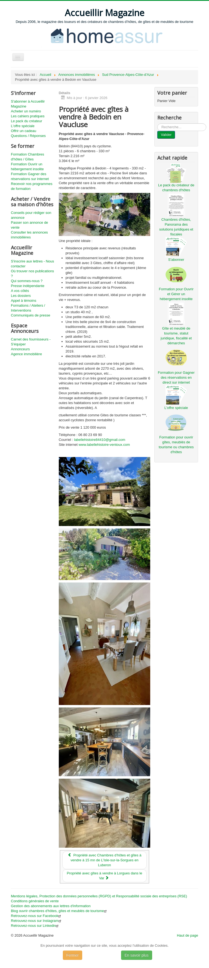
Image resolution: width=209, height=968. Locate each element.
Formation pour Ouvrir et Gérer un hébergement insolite (176, 294)
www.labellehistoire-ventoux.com (104, 445)
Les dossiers (21, 296)
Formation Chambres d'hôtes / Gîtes (27, 156)
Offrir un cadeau (23, 131)
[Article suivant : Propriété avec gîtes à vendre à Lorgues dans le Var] (104, 875)
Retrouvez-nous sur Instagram (36, 921)
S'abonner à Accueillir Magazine (28, 103)
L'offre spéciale (23, 126)
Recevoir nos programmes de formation (31, 186)
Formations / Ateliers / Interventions (28, 307)
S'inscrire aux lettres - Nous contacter (32, 263)
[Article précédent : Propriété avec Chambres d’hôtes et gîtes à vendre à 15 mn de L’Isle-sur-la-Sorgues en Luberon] (104, 860)
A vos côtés (20, 291)
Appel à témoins (23, 300)
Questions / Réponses (28, 136)
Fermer (72, 955)
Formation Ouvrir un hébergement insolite (27, 166)
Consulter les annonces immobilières (29, 234)
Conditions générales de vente (35, 901)
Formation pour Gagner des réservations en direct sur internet (176, 377)
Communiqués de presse (30, 315)
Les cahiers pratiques (28, 116)
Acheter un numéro (26, 111)
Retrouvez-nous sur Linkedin (35, 926)
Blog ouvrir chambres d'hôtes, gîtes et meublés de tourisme (59, 911)
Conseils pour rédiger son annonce (31, 215)
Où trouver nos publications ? (32, 273)
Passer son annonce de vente (29, 224)
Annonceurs (20, 349)
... (157, 123)
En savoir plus (137, 955)
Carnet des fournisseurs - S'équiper (31, 341)
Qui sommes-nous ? (26, 281)
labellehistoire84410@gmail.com (99, 440)
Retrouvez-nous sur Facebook (36, 916)
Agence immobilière (26, 354)
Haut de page (187, 935)
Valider (166, 135)
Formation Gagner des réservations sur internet (30, 176)
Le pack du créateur (26, 121)
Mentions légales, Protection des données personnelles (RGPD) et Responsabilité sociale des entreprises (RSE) (99, 896)
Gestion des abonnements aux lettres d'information (51, 906)
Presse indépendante (27, 286)
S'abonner (176, 260)
